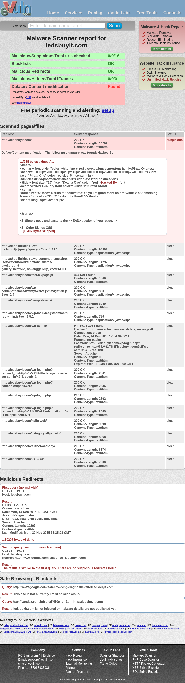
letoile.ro (141, 625)
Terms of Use (83, 679)
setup (108, 110)
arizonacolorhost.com (168, 628)
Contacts (172, 12)
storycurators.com (140, 628)
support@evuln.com (41, 659)
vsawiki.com (41, 625)
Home (53, 12)
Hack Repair (73, 655)
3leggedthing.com (10, 628)
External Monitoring (78, 663)
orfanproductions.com (16, 625)
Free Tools (147, 12)
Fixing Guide (108, 663)
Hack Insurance (76, 659)
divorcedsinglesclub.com (118, 632)
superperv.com (71, 632)
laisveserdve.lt (61, 625)
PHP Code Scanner (145, 659)
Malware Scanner (144, 655)
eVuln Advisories (111, 659)
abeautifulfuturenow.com (39, 628)
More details (162, 49)
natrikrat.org (92, 632)
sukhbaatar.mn (116, 628)
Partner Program (76, 671)
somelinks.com (94, 628)
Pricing (95, 12)
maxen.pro (81, 625)
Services (73, 12)
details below (23, 102)
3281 (28, 97)
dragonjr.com (99, 625)
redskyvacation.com (69, 628)
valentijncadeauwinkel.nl (17, 632)
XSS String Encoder (146, 667)
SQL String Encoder (146, 671)
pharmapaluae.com (46, 632)
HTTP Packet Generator (148, 663)
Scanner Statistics (112, 655)
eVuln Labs (119, 12)
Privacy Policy (67, 679)
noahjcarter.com (121, 625)
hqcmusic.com (160, 625)
